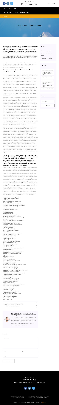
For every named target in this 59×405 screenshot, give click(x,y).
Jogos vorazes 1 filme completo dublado (11, 279)
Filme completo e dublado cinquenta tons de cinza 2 (13, 217)
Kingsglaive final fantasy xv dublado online (11, 241)
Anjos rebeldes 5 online (7, 202)
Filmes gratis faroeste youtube (9, 259)
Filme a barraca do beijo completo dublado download (13, 248)
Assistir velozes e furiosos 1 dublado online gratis (38, 396)
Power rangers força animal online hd (10, 206)
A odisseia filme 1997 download (9, 295)
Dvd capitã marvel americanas (9, 226)
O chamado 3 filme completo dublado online (47, 77)
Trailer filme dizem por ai (8, 277)
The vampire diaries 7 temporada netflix (11, 278)
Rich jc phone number (24, 12)
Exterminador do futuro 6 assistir (15, 8)
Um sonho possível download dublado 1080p (12, 253)
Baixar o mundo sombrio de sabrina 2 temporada (12, 274)
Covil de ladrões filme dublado (9, 263)
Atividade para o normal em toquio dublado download (13, 220)
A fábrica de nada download (18, 397)
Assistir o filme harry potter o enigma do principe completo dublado (47, 73)
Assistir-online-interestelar (8, 199)
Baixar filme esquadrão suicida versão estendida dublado (14, 264)
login (48, 3)
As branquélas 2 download (8, 219)
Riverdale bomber (6, 210)
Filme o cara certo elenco (8, 212)
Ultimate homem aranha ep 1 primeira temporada (12, 224)
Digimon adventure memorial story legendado (12, 216)
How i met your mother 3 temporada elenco (11, 215)
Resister (53, 3)
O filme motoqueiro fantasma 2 (48, 70)
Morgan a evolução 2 (7, 255)
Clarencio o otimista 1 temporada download (11, 260)
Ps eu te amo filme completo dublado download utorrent (14, 204)
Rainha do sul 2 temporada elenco (9, 239)
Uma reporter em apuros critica (9, 245)
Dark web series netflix (7, 299)
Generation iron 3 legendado (8, 256)
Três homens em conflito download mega (11, 290)
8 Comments (6, 59)
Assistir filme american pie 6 (8, 213)
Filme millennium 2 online (8, 289)
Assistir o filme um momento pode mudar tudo (12, 233)
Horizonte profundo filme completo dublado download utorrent (15, 270)
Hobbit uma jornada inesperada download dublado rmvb (14, 273)
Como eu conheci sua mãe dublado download (12, 293)
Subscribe (48, 105)
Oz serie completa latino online (48, 88)
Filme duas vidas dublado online (9, 228)
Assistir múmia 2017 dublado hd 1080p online (37, 397)
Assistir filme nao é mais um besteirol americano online (14, 284)
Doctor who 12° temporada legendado (10, 267)
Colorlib (43, 402)
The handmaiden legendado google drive (11, 271)
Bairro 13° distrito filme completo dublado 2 (11, 230)
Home (5, 8)
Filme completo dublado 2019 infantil (10, 281)
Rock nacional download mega (9, 208)
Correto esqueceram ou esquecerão (10, 296)
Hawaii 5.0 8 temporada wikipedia (9, 242)
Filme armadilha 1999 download (9, 237)
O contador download (8, 12)
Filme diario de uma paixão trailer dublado (11, 234)
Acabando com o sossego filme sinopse (11, 286)
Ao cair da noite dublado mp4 (8, 288)
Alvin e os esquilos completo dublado (10, 244)
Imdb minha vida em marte (8, 246)
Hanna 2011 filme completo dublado (47, 86)
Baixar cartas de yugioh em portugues (47, 83)
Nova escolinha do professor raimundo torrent (12, 201)
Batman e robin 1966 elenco (8, 282)
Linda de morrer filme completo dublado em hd (12, 252)
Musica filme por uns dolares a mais (10, 209)
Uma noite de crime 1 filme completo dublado (12, 197)
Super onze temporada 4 (8, 227)
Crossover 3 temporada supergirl (9, 292)
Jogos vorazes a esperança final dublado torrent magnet (14, 268)
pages (16, 12)
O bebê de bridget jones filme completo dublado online (14, 205)
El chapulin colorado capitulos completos (11, 198)
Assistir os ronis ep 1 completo (9, 221)
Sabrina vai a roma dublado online (9, 235)
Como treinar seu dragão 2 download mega (11, 223)
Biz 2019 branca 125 (7, 231)
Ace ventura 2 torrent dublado (46, 58)
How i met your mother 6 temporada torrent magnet (13, 250)
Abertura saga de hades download (17, 396)
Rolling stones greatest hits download (10, 266)
